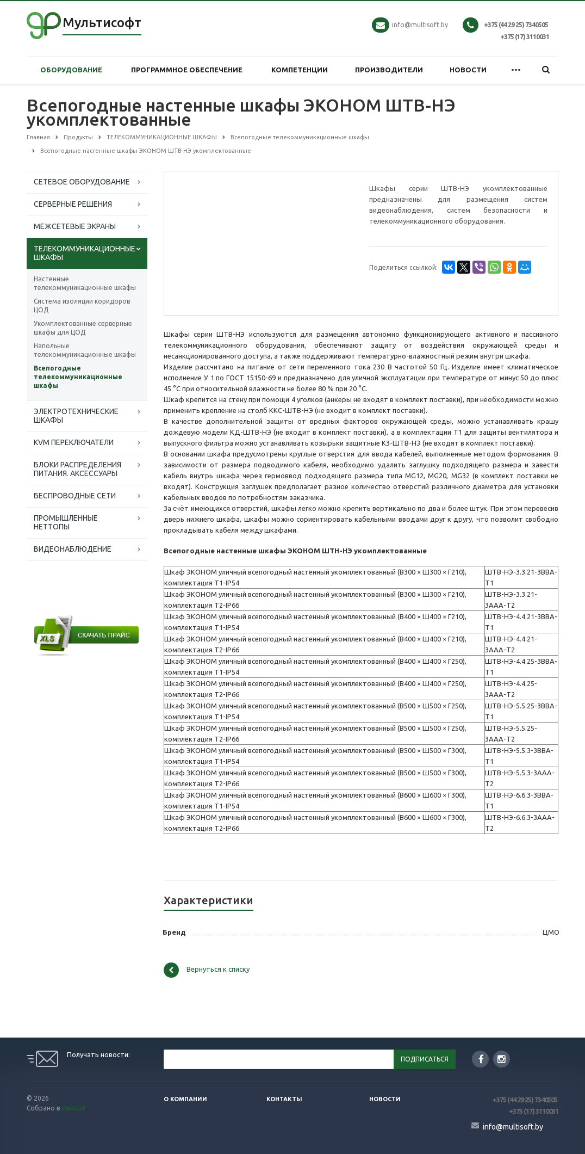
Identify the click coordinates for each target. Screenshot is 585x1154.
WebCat (73, 1108)
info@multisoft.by (420, 24)
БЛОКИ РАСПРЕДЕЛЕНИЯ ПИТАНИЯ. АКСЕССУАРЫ (77, 469)
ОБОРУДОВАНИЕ (71, 69)
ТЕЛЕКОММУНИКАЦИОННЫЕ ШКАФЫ (84, 253)
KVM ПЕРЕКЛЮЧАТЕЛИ (74, 442)
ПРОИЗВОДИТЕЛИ (389, 69)
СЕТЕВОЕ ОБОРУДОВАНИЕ (82, 181)
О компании (185, 1099)
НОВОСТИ (468, 69)
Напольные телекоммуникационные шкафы (85, 350)
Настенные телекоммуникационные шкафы (85, 283)
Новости (385, 1099)
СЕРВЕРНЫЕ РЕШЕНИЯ (73, 204)
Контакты (284, 1099)
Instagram (501, 1059)
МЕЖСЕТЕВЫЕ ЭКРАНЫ (75, 226)
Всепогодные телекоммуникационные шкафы (78, 377)
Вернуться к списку (207, 970)
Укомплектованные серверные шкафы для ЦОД (83, 328)
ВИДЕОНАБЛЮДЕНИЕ (72, 549)
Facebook (481, 1059)
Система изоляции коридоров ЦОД (82, 305)
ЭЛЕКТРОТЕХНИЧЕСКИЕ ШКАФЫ (76, 415)
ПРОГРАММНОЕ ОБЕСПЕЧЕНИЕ (186, 69)
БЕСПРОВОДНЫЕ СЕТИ (75, 495)
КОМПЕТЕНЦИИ (299, 69)
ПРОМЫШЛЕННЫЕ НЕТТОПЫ (66, 522)
